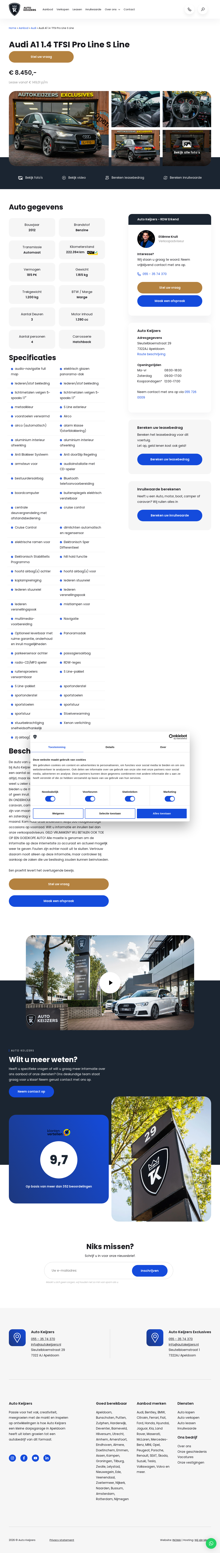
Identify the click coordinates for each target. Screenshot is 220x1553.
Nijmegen (121, 1499)
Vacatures (185, 1457)
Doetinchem (105, 1450)
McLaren (143, 1439)
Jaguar (142, 1428)
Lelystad (113, 1466)
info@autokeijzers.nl (46, 1344)
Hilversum (103, 1434)
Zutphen (102, 1423)
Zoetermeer (105, 1483)
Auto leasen (186, 1423)
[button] (211, 1543)
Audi (33, 28)
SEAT (153, 1455)
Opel (156, 1445)
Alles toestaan (162, 813)
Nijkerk (120, 1483)
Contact (129, 9)
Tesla (151, 1461)
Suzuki (141, 1461)
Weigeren (58, 813)
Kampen (112, 1455)
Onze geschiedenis (192, 1452)
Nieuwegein (105, 1472)
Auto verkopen (188, 1417)
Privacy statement (62, 1540)
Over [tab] (163, 747)
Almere (118, 1445)
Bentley (150, 1412)
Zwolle (101, 1466)
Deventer (103, 1428)
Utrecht (118, 1434)
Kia (151, 1428)
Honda (150, 1423)
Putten (121, 1417)
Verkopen (63, 9)
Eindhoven (104, 1445)
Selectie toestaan (110, 813)
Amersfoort (118, 1439)
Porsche (157, 1450)
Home (12, 28)
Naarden (102, 1488)
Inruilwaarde (93, 9)
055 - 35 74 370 (43, 1339)
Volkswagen (146, 1466)
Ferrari (154, 1417)
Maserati (153, 1434)
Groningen (104, 1461)
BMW (161, 1412)
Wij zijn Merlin (202, 1540)
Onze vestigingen (190, 1462)
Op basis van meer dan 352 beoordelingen (59, 1186)
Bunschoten (105, 1417)
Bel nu (79, 870)
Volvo (160, 1466)
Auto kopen (186, 1412)
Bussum (117, 1488)
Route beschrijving (151, 354)
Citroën (142, 1417)
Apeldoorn (104, 1412)
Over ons (112, 9)
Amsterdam (105, 1494)
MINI (148, 1445)
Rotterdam (104, 1499)
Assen (100, 1455)
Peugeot (143, 1450)
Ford (140, 1423)
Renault (142, 1455)
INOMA (177, 1540)
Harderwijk (118, 1423)
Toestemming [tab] (57, 747)
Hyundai (162, 1423)
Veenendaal (105, 1477)
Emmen (122, 1450)
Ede (118, 1472)
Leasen (77, 9)
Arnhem (102, 1439)
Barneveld (119, 1428)
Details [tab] (110, 747)
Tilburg (119, 1461)
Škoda (163, 1455)
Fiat (163, 1417)
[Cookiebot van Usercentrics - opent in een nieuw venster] (171, 737)
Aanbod (48, 9)
